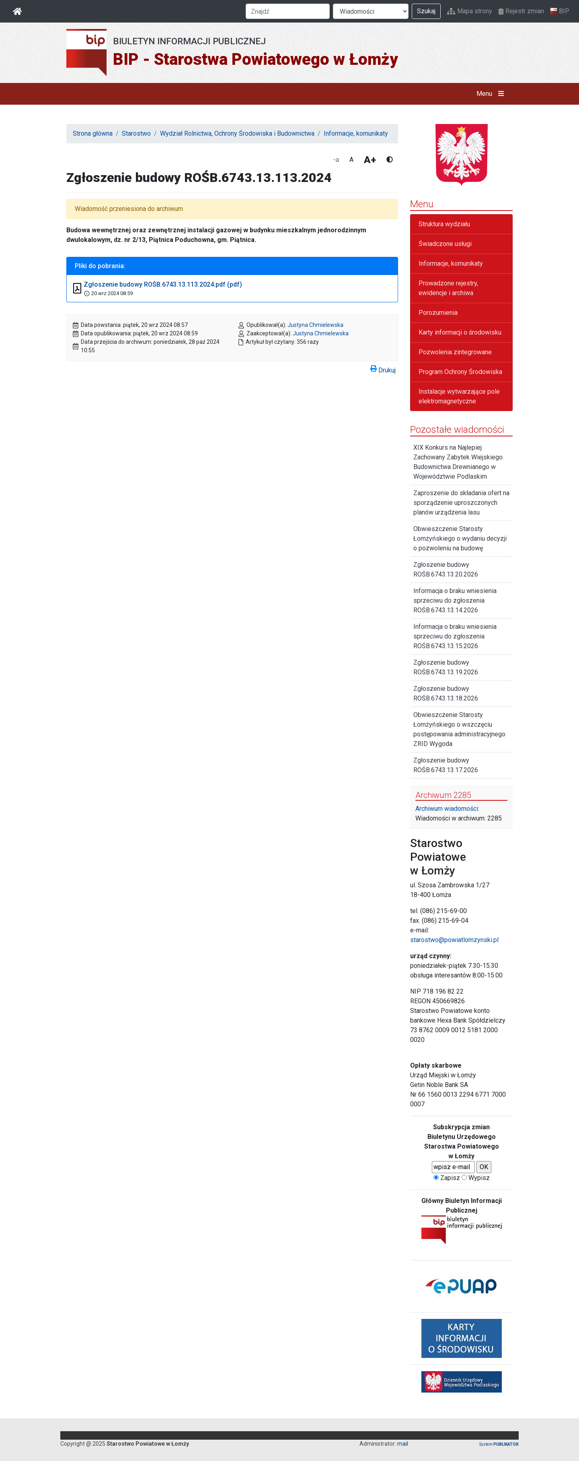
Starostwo (136, 133)
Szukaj (426, 11)
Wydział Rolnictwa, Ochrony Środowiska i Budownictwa (237, 133)
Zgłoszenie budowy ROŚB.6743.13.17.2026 (445, 765)
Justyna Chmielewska (315, 325)
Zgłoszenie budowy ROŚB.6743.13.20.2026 (445, 569)
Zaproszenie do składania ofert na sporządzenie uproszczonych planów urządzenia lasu (461, 502)
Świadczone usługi (445, 244)
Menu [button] (491, 94)
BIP (559, 11)
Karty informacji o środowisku (460, 332)
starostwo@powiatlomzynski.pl (454, 940)
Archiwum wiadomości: (447, 808)
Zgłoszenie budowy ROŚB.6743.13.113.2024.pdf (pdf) (163, 284)
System (499, 1444)
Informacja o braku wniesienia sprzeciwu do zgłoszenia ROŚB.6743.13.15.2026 (455, 636)
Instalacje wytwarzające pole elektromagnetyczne (459, 396)
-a (336, 159)
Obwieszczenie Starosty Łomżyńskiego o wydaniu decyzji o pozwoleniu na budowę (460, 538)
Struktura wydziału (444, 224)
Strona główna (93, 133)
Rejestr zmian (521, 11)
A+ (370, 159)
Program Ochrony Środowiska (460, 372)
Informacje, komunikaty (356, 133)
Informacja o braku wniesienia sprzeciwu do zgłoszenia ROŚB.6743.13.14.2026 (455, 600)
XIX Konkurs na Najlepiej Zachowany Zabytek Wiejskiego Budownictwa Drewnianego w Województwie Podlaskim (458, 462)
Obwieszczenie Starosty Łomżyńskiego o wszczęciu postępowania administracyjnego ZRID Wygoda (459, 729)
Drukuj (383, 369)
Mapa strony (469, 11)
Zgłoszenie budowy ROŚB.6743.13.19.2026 (445, 667)
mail (402, 1443)
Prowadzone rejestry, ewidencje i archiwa (448, 288)
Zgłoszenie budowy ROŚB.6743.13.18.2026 (445, 693)
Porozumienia (438, 312)
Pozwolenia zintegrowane (455, 352)
